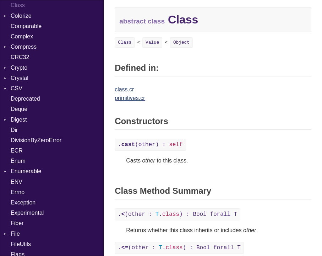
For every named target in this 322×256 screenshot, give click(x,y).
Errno (17, 192)
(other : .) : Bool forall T (177, 214)
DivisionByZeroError (36, 140)
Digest (19, 120)
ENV (16, 182)
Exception (23, 202)
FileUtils (21, 244)
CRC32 (20, 57)
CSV (16, 88)
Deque (19, 109)
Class (18, 5)
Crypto (19, 68)
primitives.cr (130, 98)
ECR (17, 151)
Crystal (19, 78)
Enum (18, 161)
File (15, 234)
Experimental (27, 213)
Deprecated (25, 99)
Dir (14, 130)
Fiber (17, 223)
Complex (22, 36)
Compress (24, 47)
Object (181, 42)
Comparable (26, 26)
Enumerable (26, 171)
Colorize (21, 16)
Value (152, 42)
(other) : (150, 145)
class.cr (124, 89)
